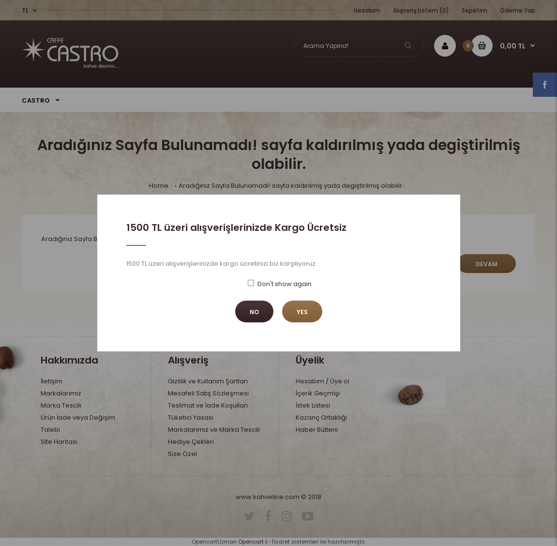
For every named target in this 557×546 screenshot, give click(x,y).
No (254, 312)
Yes (302, 312)
